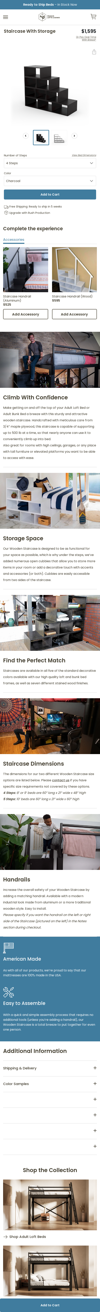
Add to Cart (50, 194)
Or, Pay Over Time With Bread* (86, 38)
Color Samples (16, 1083)
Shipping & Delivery (19, 1068)
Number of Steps (50, 155)
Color (7, 173)
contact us (60, 780)
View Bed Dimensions (84, 155)
